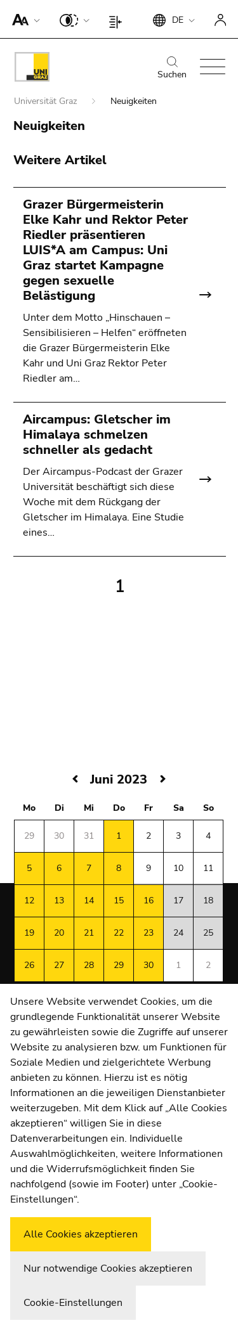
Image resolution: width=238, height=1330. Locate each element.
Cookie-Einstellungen (72, 1303)
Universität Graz (46, 101)
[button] (23, 19)
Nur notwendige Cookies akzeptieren (107, 1268)
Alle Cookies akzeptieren (80, 1234)
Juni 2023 (118, 779)
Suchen (172, 68)
